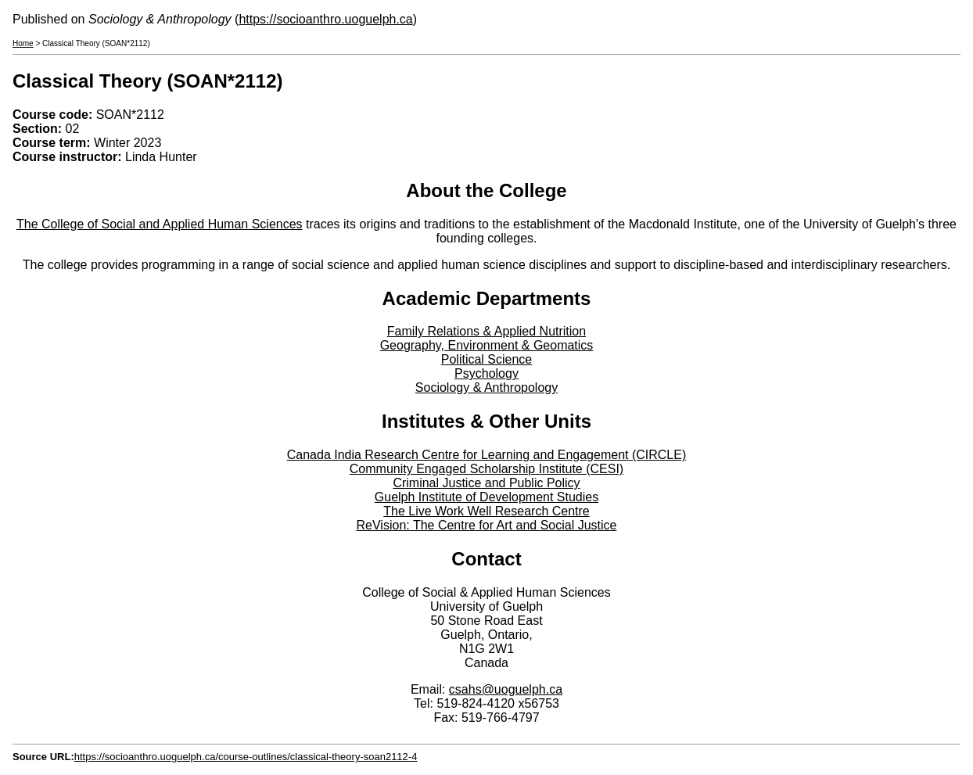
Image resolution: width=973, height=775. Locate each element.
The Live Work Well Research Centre (486, 511)
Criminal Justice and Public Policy (486, 483)
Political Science (487, 359)
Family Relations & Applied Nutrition (486, 331)
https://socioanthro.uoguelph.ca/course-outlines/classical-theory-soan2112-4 (246, 756)
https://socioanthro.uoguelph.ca (325, 19)
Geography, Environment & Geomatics (487, 345)
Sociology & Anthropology (486, 387)
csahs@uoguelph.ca (505, 689)
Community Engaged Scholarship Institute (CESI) (486, 468)
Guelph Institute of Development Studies (486, 497)
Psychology (486, 373)
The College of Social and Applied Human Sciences (159, 224)
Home (23, 43)
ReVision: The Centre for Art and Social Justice (487, 525)
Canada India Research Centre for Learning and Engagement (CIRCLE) (487, 454)
